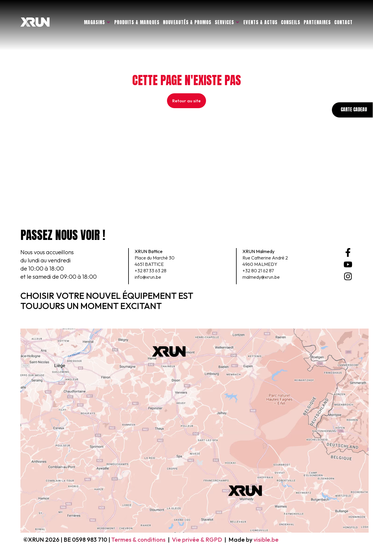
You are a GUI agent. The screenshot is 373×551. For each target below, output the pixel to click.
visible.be (266, 539)
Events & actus (260, 22)
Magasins (97, 22)
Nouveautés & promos (187, 22)
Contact (343, 22)
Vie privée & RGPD (197, 539)
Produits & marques (136, 22)
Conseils (290, 22)
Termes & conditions (138, 539)
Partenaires (317, 22)
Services (227, 22)
